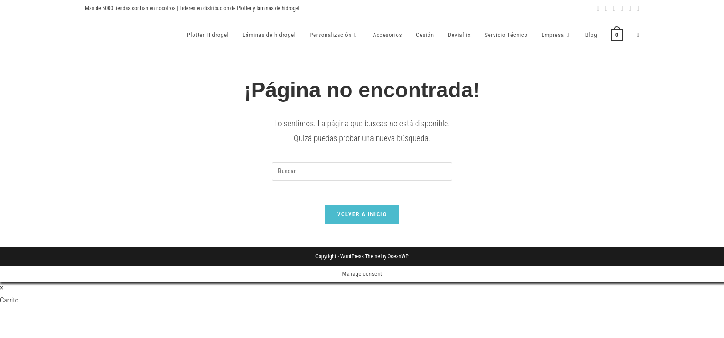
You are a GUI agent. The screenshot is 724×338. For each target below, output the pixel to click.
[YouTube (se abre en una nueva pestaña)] (622, 8)
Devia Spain (110, 34)
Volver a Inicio (362, 217)
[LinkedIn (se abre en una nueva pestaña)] (614, 8)
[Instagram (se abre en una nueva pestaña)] (606, 8)
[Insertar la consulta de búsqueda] (362, 171)
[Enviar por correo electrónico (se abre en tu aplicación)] (630, 8)
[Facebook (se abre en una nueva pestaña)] (598, 8)
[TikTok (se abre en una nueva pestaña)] (636, 8)
